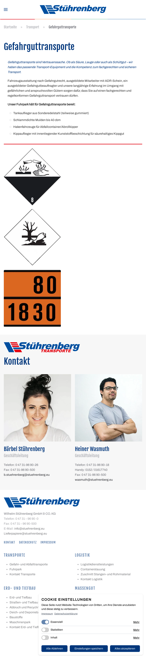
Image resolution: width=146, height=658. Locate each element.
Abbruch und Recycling (25, 607)
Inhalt (54, 637)
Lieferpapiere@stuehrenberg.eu (25, 533)
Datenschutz (28, 542)
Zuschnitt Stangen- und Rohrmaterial (106, 574)
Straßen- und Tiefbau (24, 602)
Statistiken (57, 629)
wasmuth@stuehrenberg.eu (94, 479)
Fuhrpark (16, 569)
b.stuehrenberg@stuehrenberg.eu (27, 474)
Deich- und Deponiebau (25, 612)
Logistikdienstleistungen (97, 564)
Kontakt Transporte (22, 574)
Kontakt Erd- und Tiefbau (26, 627)
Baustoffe (16, 617)
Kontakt (9, 542)
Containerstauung (93, 569)
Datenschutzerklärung (66, 613)
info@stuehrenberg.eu (29, 528)
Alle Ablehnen (54, 648)
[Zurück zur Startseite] (73, 9)
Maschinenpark (20, 622)
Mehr (136, 622)
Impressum (48, 542)
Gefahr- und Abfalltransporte (29, 564)
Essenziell (57, 622)
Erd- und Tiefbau (21, 597)
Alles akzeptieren (125, 648)
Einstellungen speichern (89, 648)
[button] (6, 9)
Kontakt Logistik (91, 579)
